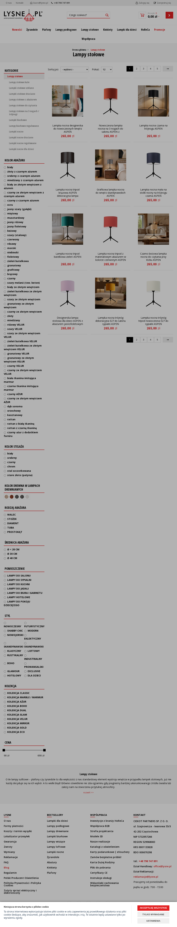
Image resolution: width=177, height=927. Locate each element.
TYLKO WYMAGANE (153, 914)
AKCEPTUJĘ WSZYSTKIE (153, 908)
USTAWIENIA (153, 921)
